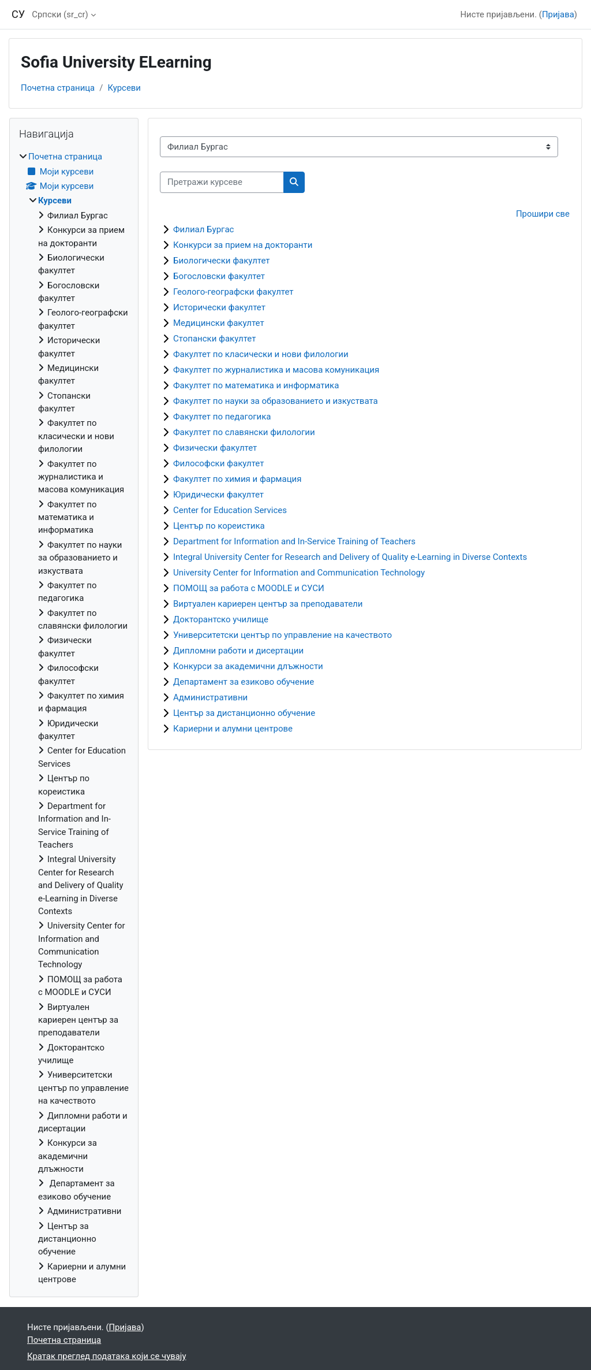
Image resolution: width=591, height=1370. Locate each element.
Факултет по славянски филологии (244, 432)
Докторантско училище (220, 619)
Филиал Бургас (203, 229)
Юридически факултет (218, 494)
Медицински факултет (218, 323)
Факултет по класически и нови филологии (261, 354)
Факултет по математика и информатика (256, 385)
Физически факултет (215, 448)
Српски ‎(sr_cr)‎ (60, 14)
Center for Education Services (230, 510)
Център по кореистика (219, 526)
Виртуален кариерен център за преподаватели (267, 604)
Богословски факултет (219, 276)
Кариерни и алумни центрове (233, 728)
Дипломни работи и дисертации (238, 650)
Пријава (558, 14)
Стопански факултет (214, 338)
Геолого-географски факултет (233, 292)
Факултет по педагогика (222, 416)
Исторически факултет (219, 307)
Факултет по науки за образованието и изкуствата (275, 401)
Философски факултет (218, 463)
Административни (210, 697)
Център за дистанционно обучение (244, 713)
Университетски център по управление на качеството (282, 635)
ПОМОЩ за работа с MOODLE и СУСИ (248, 588)
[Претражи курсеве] (222, 182)
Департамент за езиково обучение (243, 682)
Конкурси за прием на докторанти (242, 245)
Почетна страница (58, 88)
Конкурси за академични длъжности (248, 666)
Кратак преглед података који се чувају (106, 1356)
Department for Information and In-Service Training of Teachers (294, 541)
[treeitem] (74, 718)
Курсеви (124, 88)
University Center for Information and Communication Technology (299, 572)
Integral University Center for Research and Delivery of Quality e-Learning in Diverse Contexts (350, 557)
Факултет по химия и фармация (237, 479)
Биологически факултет (221, 260)
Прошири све (543, 214)
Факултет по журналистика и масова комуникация (276, 370)
